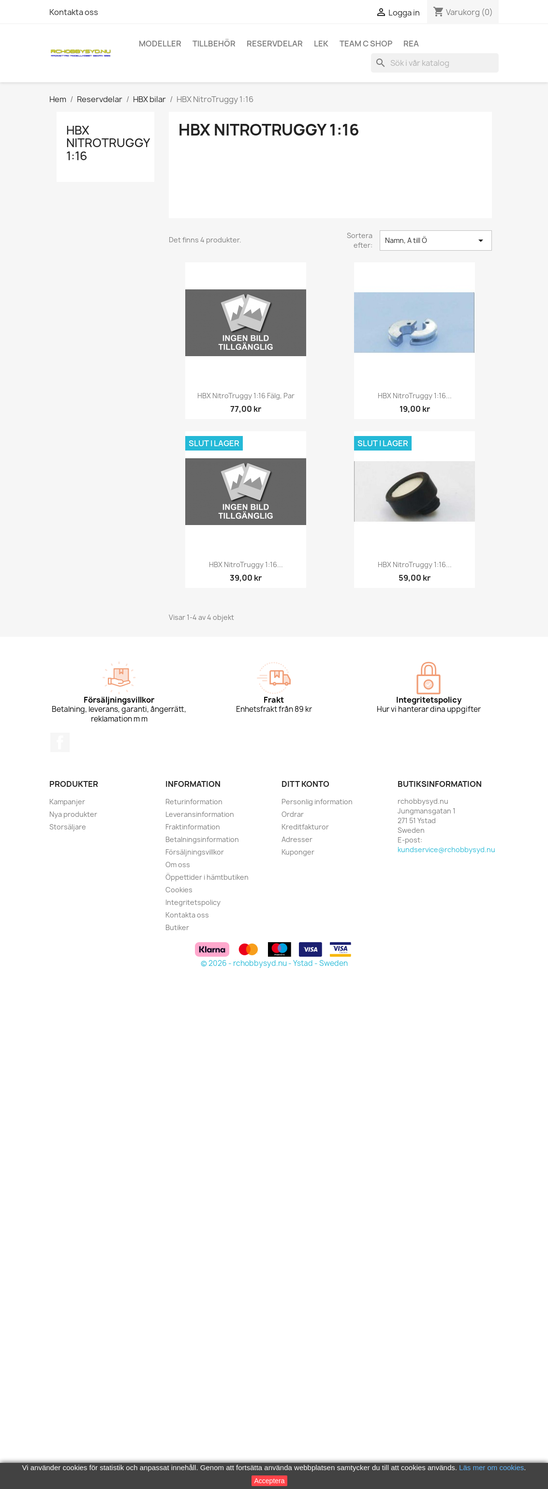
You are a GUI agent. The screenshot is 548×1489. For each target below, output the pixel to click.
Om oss (177, 864)
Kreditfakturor (305, 826)
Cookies (179, 889)
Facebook (60, 742)
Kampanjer (67, 801)
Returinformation (193, 801)
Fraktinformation (192, 826)
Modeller (160, 43)
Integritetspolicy (193, 902)
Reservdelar (275, 43)
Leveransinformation (199, 814)
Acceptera (269, 1481)
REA (411, 43)
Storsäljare (67, 826)
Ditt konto (305, 784)
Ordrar (292, 814)
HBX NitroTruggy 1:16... (415, 395)
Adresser (296, 839)
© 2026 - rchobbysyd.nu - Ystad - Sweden (274, 963)
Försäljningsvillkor (194, 852)
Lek (321, 43)
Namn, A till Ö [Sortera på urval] (436, 240)
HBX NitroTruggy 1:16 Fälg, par (246, 395)
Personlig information (317, 801)
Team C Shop (366, 43)
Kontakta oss (73, 12)
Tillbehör (214, 43)
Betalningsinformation (202, 839)
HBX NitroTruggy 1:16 (107, 143)
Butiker (177, 927)
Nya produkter (73, 814)
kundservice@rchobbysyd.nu (446, 849)
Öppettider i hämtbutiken (207, 877)
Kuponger (297, 852)
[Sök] (435, 63)
